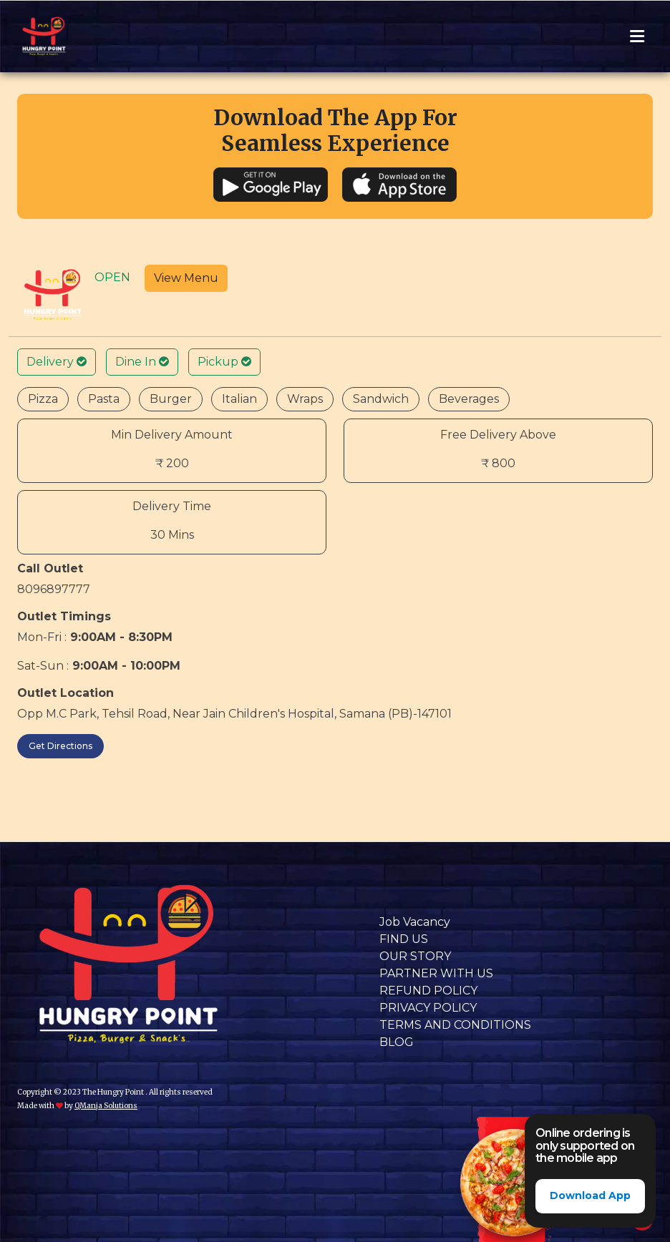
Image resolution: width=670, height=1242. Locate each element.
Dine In (142, 361)
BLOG (396, 1042)
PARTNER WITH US (436, 973)
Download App (590, 1195)
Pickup (224, 361)
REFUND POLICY (428, 990)
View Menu (186, 278)
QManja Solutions (105, 1105)
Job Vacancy (414, 922)
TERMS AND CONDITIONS (455, 1025)
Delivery (56, 361)
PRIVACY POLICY (428, 1007)
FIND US (403, 939)
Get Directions (60, 745)
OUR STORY (415, 956)
